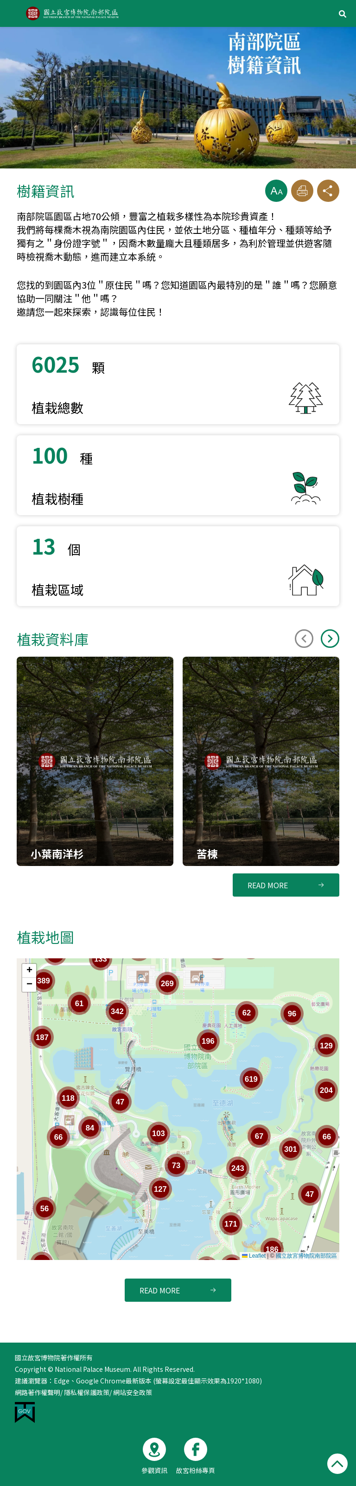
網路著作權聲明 (37, 1392)
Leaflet (254, 1256)
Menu (13, 13)
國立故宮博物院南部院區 (306, 1256)
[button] (276, 191)
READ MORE (268, 885)
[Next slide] (330, 638)
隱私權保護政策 (86, 1392)
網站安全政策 (132, 1392)
